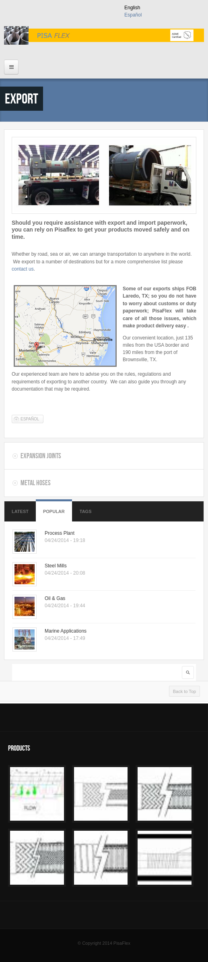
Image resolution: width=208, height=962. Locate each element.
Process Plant (59, 533)
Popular (54, 511)
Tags (86, 511)
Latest (20, 511)
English (132, 7)
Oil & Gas (55, 598)
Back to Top (184, 691)
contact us (23, 269)
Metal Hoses (36, 483)
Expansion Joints (41, 456)
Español (133, 15)
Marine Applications (65, 631)
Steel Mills (56, 566)
